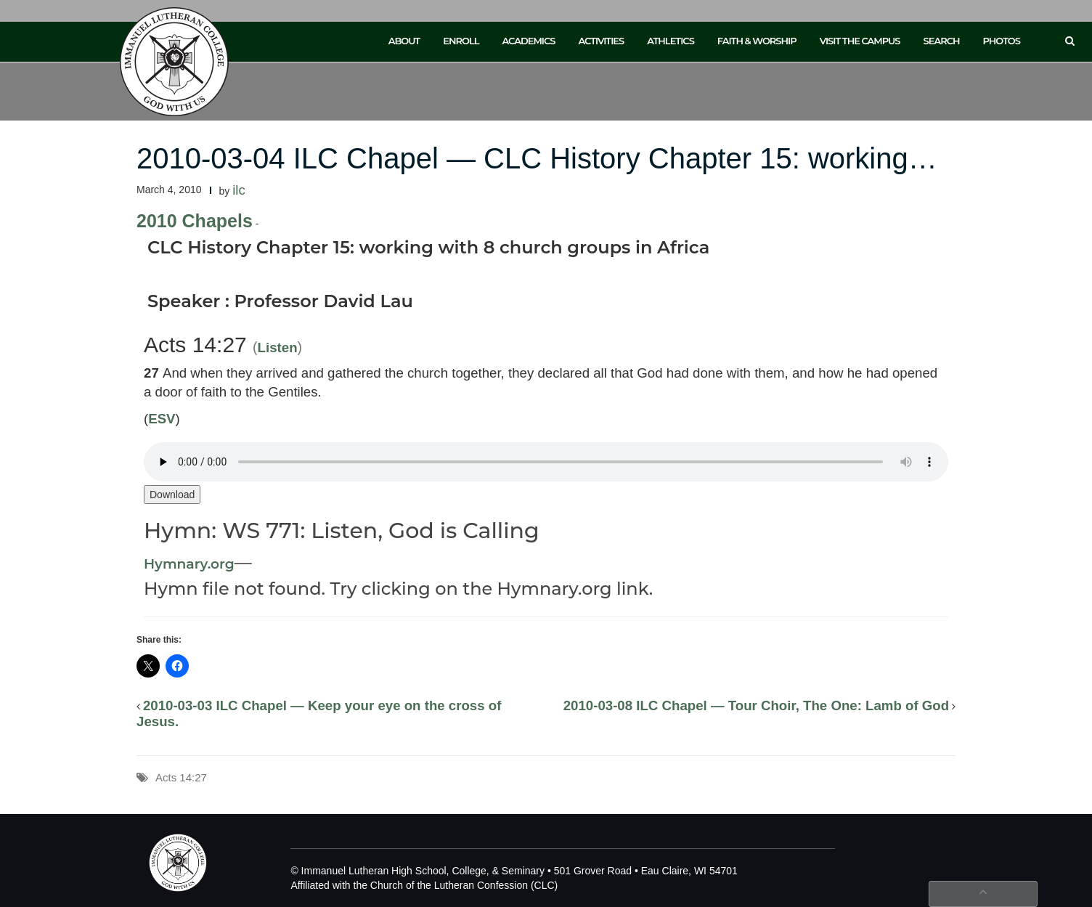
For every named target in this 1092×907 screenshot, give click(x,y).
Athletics (670, 40)
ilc (238, 190)
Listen (278, 347)
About (404, 40)
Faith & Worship (756, 40)
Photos (1001, 40)
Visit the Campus (860, 40)
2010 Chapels (194, 221)
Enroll (460, 40)
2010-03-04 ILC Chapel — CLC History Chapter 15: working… (536, 158)
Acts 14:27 (181, 777)
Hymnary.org (189, 564)
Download (172, 494)
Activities (601, 40)
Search (942, 40)
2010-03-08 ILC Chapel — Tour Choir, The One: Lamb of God (756, 705)
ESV (161, 418)
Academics (528, 40)
